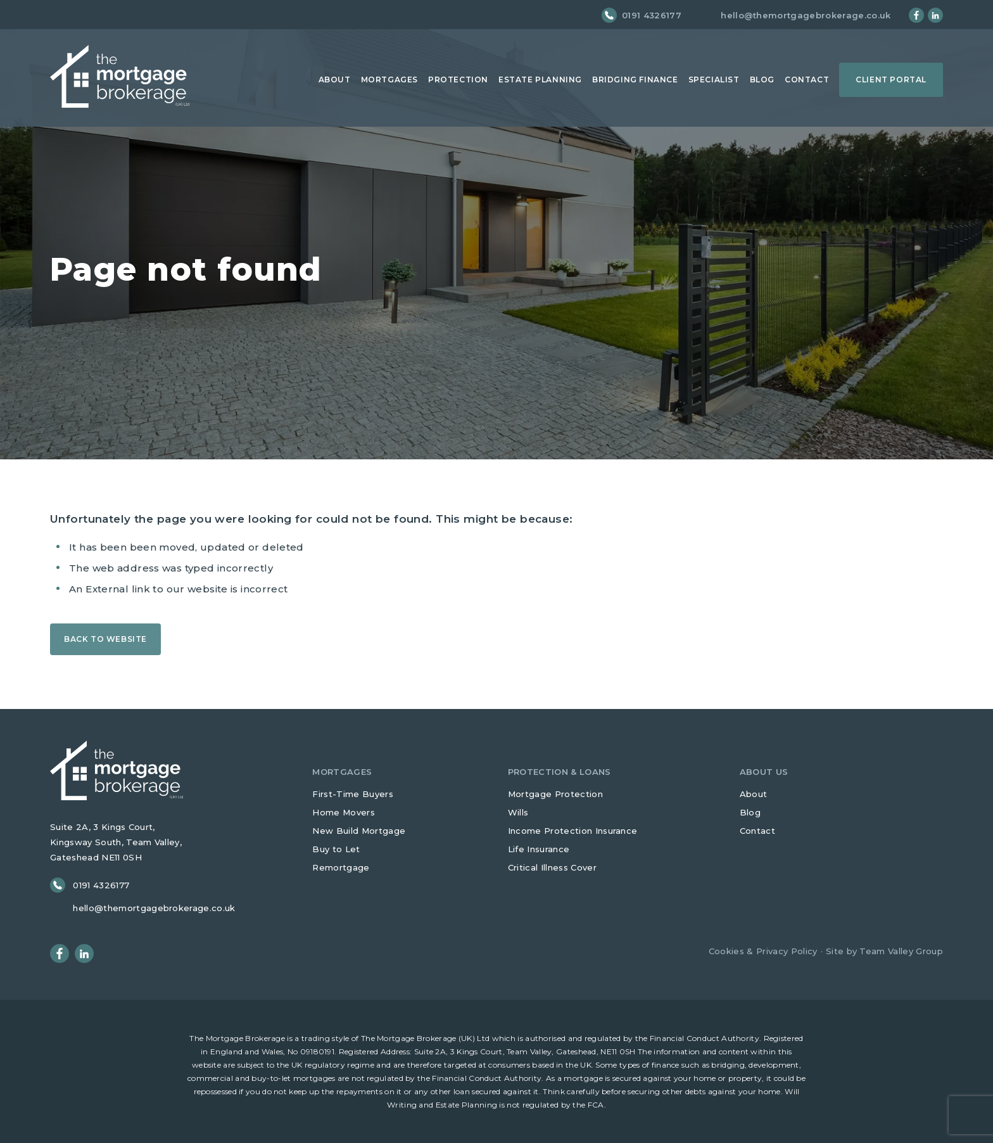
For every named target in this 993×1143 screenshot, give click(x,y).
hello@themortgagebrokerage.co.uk (805, 15)
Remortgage (340, 867)
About (335, 79)
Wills (518, 812)
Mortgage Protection (555, 794)
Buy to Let (336, 849)
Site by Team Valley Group (884, 951)
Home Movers (343, 812)
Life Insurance (539, 849)
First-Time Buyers (352, 794)
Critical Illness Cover (552, 867)
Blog (762, 79)
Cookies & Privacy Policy (763, 951)
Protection (458, 79)
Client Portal (891, 79)
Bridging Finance (635, 79)
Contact (807, 79)
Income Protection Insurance (573, 831)
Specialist (714, 79)
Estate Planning (540, 79)
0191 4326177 (651, 15)
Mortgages (389, 79)
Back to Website (105, 639)
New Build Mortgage (358, 831)
